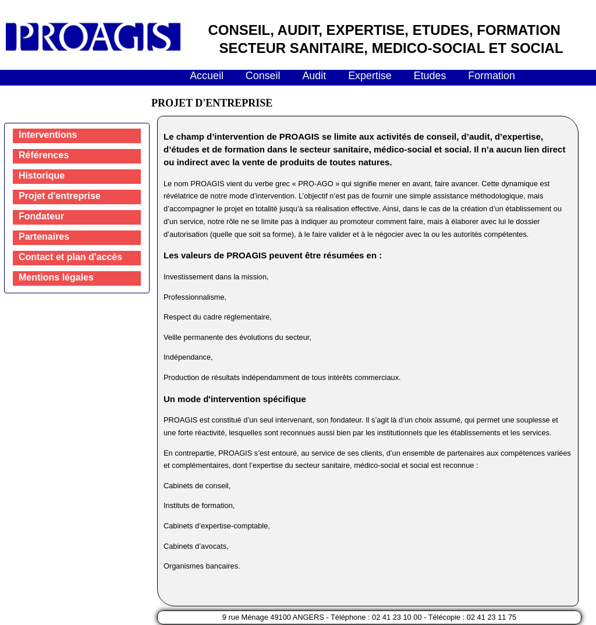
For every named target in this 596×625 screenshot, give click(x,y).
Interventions (48, 135)
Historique (42, 175)
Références (44, 155)
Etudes (430, 75)
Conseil (263, 75)
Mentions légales (56, 277)
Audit (314, 75)
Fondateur (41, 216)
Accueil (207, 75)
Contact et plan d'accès (70, 257)
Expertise (370, 75)
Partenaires (44, 237)
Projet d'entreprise (60, 196)
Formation (491, 75)
